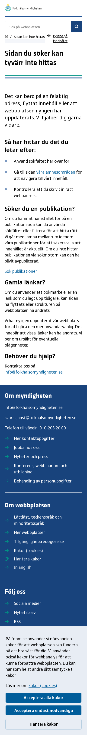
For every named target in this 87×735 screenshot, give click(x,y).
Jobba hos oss (26, 447)
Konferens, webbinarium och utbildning (40, 469)
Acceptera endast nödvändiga (43, 710)
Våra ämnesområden (55, 172)
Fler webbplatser (29, 532)
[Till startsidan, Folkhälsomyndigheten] (23, 7)
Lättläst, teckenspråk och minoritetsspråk (38, 520)
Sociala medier (27, 603)
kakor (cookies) (43, 685)
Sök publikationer (21, 271)
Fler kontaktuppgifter (34, 438)
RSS (17, 621)
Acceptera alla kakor (43, 697)
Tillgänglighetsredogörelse (39, 541)
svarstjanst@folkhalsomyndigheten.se (40, 417)
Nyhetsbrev (25, 612)
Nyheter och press (31, 456)
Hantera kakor (43, 724)
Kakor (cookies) (28, 550)
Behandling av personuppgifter (43, 481)
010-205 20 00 (52, 428)
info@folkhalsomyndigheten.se (34, 372)
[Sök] (76, 26)
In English (23, 567)
